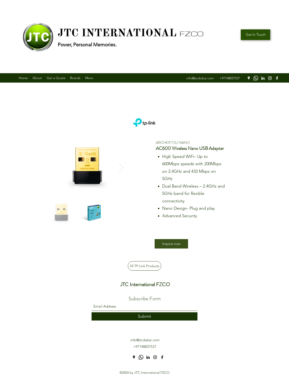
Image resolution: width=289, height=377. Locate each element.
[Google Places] (248, 78)
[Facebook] (277, 78)
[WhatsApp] (255, 78)
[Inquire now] (171, 244)
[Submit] (144, 316)
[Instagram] (270, 78)
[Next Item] (121, 167)
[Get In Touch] (255, 34)
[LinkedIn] (263, 78)
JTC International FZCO (145, 284)
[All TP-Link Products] (144, 266)
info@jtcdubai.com (145, 340)
